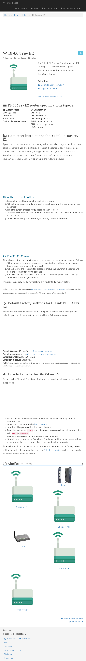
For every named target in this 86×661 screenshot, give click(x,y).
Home (7, 15)
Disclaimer (8, 654)
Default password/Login (51, 85)
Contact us (8, 646)
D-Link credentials (52, 450)
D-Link (25, 15)
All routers (20, 8)
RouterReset (10, 3)
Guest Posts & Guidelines (13, 650)
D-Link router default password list (42, 354)
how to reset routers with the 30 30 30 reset (48, 289)
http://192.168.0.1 (42, 424)
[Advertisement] (43, 35)
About (6, 643)
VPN (34, 8)
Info (16, 15)
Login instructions (48, 88)
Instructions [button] (49, 8)
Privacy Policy (9, 658)
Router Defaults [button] (70, 8)
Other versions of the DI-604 (50, 96)
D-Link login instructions (42, 351)
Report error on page (71, 620)
